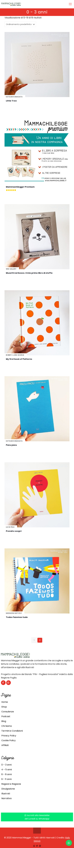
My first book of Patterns (19, 359)
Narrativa (6, 798)
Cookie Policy (8, 740)
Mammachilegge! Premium (20, 187)
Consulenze (7, 711)
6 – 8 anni (6, 774)
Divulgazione (8, 788)
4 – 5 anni (6, 769)
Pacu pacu (11, 445)
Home (4, 702)
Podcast (5, 716)
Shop (4, 706)
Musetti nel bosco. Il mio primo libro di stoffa (29, 273)
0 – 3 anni (6, 764)
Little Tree (11, 101)
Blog (3, 721)
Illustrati (5, 793)
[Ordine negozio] (20, 24)
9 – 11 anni (6, 779)
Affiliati (5, 745)
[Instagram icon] (40, 845)
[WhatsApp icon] (34, 845)
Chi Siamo (6, 726)
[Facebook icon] (37, 845)
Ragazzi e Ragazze (11, 784)
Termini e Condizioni (12, 730)
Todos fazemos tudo (17, 617)
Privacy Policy (8, 735)
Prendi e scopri (14, 531)
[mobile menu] (70, 4)
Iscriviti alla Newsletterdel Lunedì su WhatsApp (37, 817)
